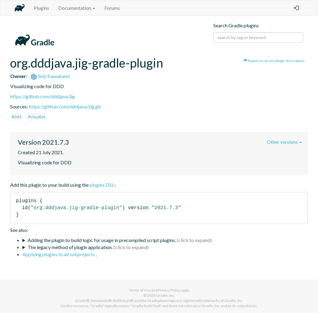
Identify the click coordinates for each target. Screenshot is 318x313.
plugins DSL (102, 185)
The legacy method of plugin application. (70, 247)
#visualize (36, 116)
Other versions (284, 142)
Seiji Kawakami (50, 76)
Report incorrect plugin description (273, 60)
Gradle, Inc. (165, 295)
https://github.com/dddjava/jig (42, 96)
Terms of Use (140, 290)
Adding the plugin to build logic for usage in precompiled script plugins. (102, 240)
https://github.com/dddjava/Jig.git (65, 106)
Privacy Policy (169, 290)
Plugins (41, 8)
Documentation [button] (76, 8)
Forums (112, 8)
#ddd (16, 116)
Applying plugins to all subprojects (59, 254)
